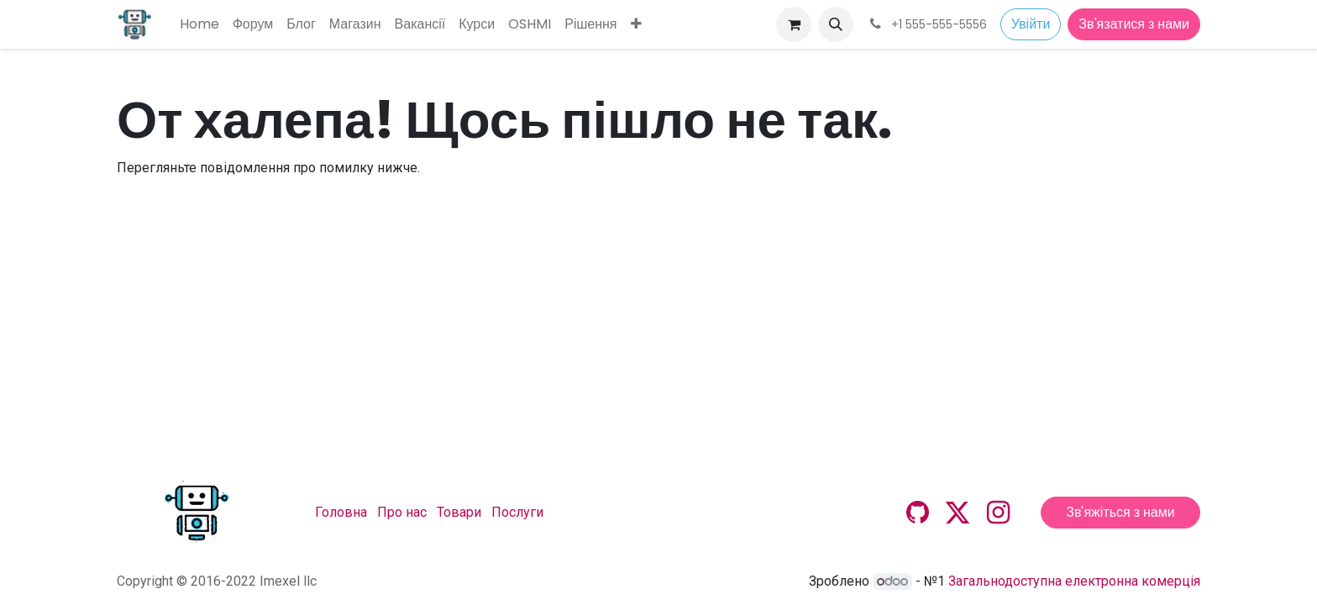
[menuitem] (199, 24)
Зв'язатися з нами (1133, 24)
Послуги (517, 512)
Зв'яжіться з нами (1120, 512)
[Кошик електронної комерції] (793, 24)
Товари (459, 512)
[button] (835, 24)
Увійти (1031, 24)
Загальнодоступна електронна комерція (1074, 581)
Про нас (402, 512)
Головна (341, 512)
